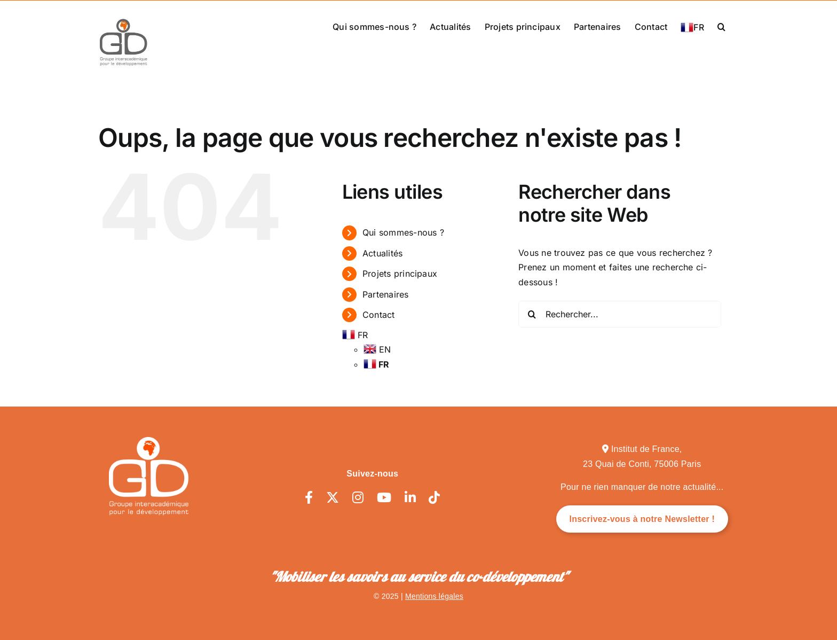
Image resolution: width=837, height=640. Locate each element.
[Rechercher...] (619, 314)
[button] (721, 26)
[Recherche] (531, 314)
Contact (378, 314)
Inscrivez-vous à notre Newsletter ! (642, 519)
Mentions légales (434, 596)
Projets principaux (399, 273)
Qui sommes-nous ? (403, 232)
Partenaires (385, 294)
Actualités (382, 253)
